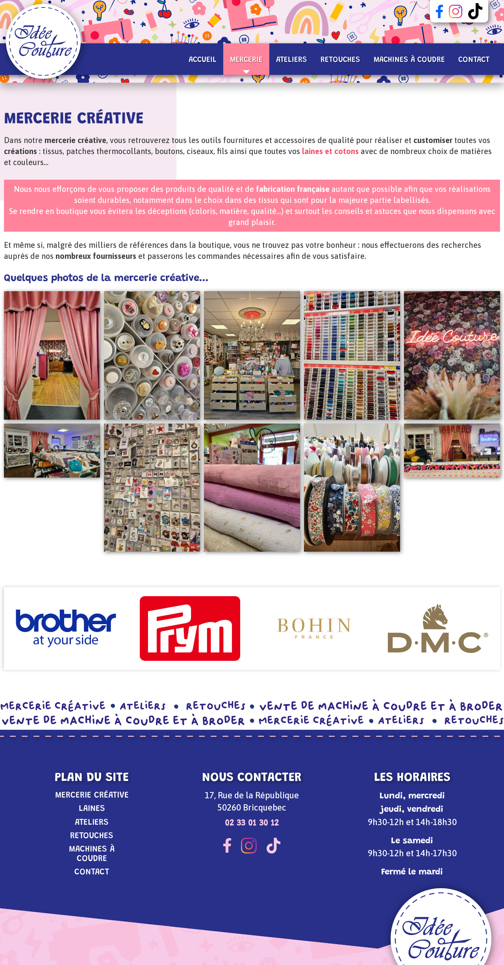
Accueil (203, 60)
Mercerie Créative (92, 795)
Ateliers (291, 60)
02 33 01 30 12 (252, 823)
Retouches (340, 60)
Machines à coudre (409, 60)
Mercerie (246, 65)
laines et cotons (330, 151)
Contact (473, 60)
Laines (92, 808)
